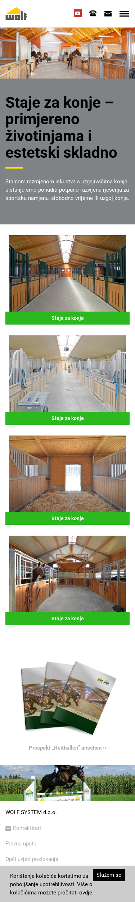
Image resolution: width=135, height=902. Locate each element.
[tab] (92, 13)
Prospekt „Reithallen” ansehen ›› (68, 748)
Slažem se (108, 875)
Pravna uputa (20, 843)
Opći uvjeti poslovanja (31, 859)
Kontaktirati (23, 828)
